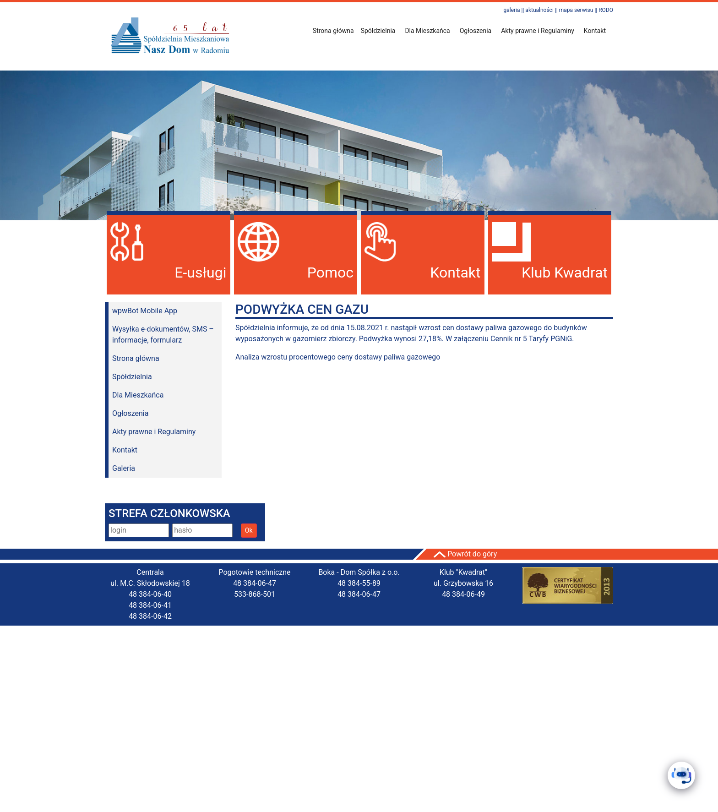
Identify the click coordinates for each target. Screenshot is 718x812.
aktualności (539, 10)
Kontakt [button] (595, 30)
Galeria (123, 468)
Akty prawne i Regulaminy (154, 431)
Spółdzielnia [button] (378, 30)
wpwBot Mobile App (144, 310)
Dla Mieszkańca (137, 395)
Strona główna (333, 30)
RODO (605, 10)
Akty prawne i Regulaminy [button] (537, 30)
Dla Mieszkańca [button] (427, 30)
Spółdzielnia (132, 376)
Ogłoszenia (130, 413)
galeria (511, 10)
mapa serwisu (576, 10)
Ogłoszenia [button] (476, 30)
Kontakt (124, 450)
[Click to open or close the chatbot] (681, 775)
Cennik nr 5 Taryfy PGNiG (531, 338)
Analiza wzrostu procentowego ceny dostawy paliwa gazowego (337, 357)
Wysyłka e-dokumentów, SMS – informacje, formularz (163, 334)
